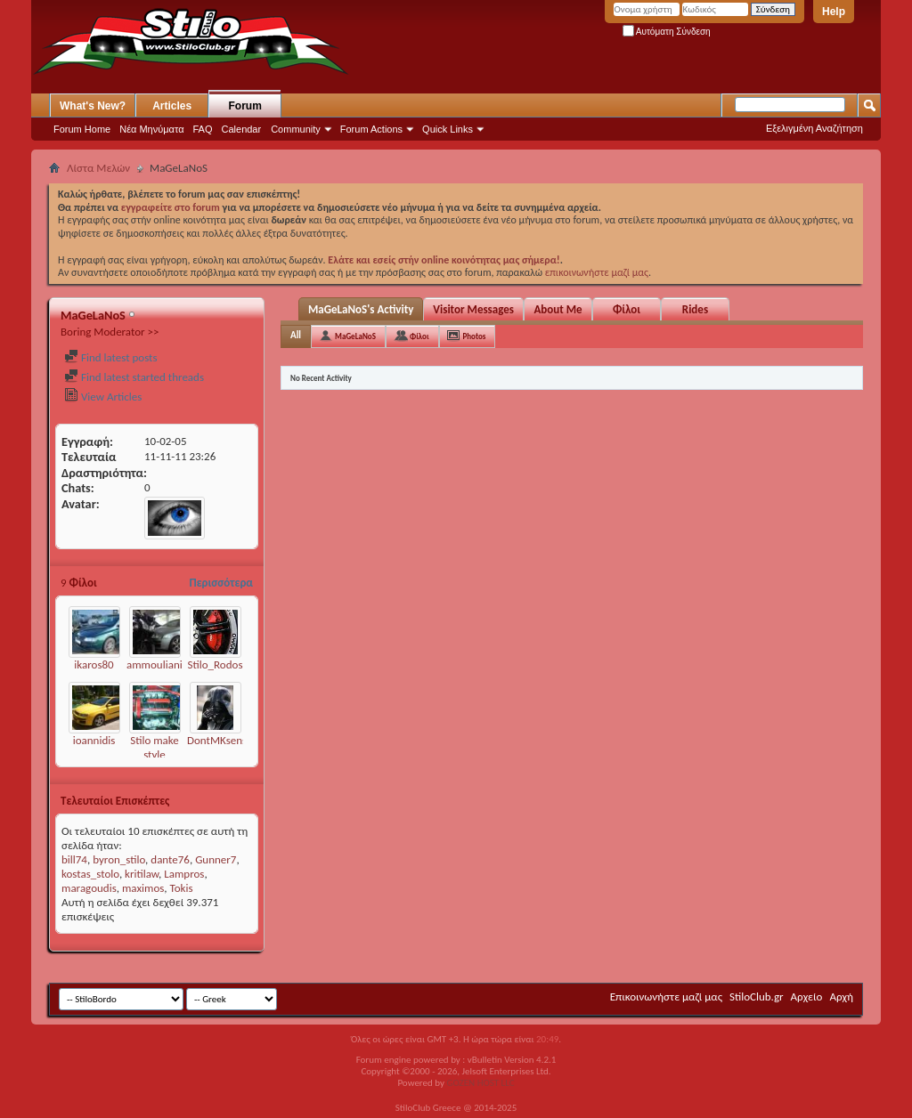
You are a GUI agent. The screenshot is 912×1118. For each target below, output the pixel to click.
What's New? (93, 106)
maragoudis (89, 888)
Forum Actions (371, 129)
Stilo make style (154, 747)
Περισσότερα (221, 582)
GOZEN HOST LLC (481, 1083)
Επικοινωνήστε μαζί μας (666, 996)
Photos (474, 336)
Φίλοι (626, 309)
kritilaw (142, 873)
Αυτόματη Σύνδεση (667, 31)
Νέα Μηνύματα (151, 129)
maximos (143, 888)
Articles (171, 106)
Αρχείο (807, 996)
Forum (245, 106)
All (295, 335)
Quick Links (447, 129)
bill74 (74, 859)
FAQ (203, 129)
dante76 (170, 859)
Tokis (181, 888)
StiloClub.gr (756, 996)
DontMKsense (220, 740)
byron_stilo (119, 859)
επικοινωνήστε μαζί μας (596, 272)
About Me (557, 309)
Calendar (242, 129)
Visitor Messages (473, 309)
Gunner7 (215, 859)
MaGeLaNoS (355, 336)
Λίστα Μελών (98, 167)
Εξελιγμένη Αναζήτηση (814, 128)
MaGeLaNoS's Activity (360, 309)
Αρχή (841, 996)
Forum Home (81, 129)
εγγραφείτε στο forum (172, 207)
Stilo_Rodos (215, 664)
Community (296, 129)
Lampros (184, 873)
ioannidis (94, 740)
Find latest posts (111, 357)
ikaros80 (93, 664)
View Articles (103, 396)
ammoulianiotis (163, 664)
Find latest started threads (134, 377)
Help (833, 11)
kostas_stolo (90, 873)
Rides (695, 309)
